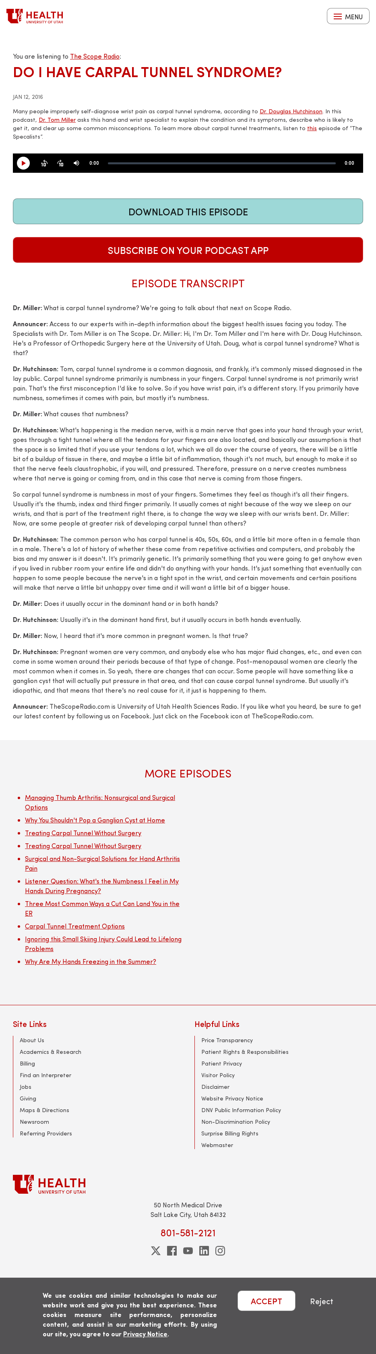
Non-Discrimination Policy (235, 1121)
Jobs (25, 1086)
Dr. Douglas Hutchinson (291, 111)
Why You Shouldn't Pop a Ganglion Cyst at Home (95, 820)
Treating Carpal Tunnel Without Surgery (83, 832)
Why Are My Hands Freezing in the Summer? (90, 961)
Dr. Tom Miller (57, 119)
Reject (321, 1300)
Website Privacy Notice (232, 1098)
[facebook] (172, 1251)
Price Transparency (227, 1040)
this (312, 128)
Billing (27, 1063)
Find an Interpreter (45, 1075)
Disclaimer (215, 1086)
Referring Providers (46, 1133)
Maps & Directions (44, 1110)
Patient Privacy (221, 1063)
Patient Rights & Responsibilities (245, 1051)
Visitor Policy (218, 1075)
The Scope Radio (95, 56)
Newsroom (34, 1121)
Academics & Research (50, 1051)
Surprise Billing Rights (229, 1133)
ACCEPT (266, 1300)
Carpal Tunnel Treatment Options (75, 926)
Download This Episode (188, 211)
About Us (32, 1040)
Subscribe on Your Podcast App (188, 249)
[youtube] (188, 1251)
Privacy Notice (145, 1333)
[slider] (222, 163)
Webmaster (217, 1145)
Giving (28, 1098)
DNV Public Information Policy (241, 1110)
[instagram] (220, 1251)
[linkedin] (204, 1251)
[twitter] (156, 1251)
